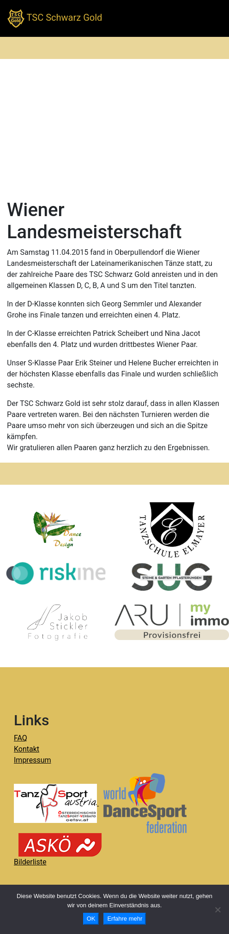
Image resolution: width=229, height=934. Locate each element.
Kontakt (26, 749)
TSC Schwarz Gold (54, 18)
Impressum (32, 760)
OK (91, 918)
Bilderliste (30, 862)
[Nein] (217, 909)
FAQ (20, 738)
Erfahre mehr (124, 918)
